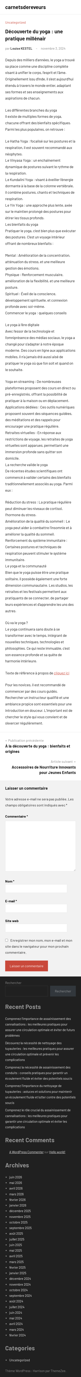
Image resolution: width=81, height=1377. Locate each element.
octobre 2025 (18, 1222)
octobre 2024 (18, 1290)
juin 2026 (15, 1177)
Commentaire (16, 816)
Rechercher (13, 983)
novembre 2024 (20, 1284)
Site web (12, 921)
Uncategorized (15, 22)
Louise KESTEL (21, 48)
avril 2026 (16, 1188)
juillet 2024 (16, 1307)
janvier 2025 (17, 1273)
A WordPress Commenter (26, 1152)
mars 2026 (16, 1194)
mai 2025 (15, 1250)
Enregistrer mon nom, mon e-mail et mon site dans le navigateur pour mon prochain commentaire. (38, 946)
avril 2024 (16, 1324)
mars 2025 (16, 1262)
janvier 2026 (17, 1205)
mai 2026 (15, 1183)
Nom (9, 881)
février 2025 (17, 1267)
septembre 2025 (20, 1228)
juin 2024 (15, 1312)
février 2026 (17, 1200)
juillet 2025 (16, 1239)
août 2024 (16, 1301)
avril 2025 (16, 1256)
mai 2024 (15, 1318)
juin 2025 (15, 1245)
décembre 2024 (20, 1278)
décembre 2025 (20, 1211)
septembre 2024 (20, 1295)
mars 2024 (16, 1329)
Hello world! (57, 1152)
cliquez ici (61, 673)
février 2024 (17, 1335)
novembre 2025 (20, 1217)
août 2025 (16, 1233)
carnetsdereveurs (25, 7)
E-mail (11, 901)
